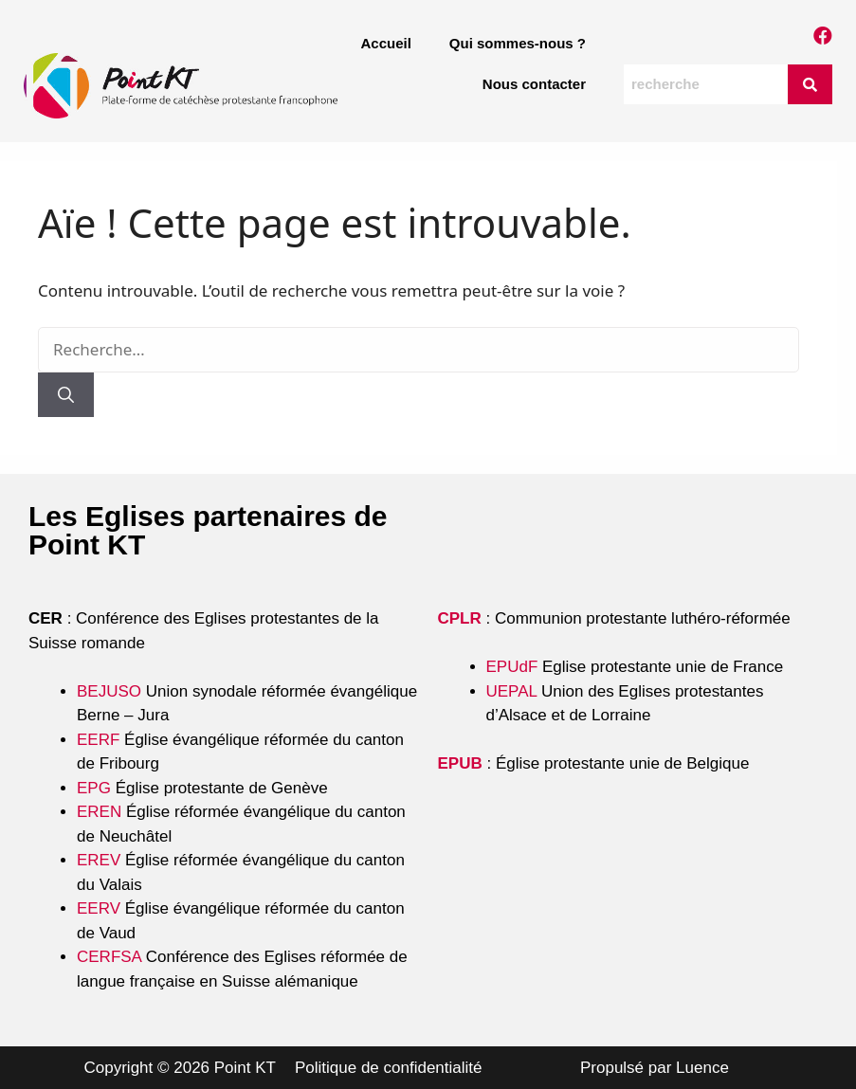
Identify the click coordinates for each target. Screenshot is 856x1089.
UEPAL (511, 691)
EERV (98, 908)
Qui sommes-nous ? (517, 43)
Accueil (385, 43)
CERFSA (109, 957)
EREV (98, 860)
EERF (98, 740)
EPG (94, 788)
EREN (99, 812)
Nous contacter (534, 84)
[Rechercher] (66, 395)
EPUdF (512, 667)
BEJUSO (111, 691)
